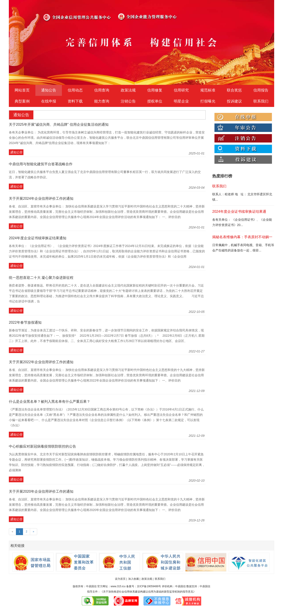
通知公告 (48, 90)
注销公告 (128, 101)
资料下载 (75, 101)
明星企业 (181, 101)
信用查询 (101, 90)
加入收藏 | (134, 578)
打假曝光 (207, 101)
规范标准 (207, 90)
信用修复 (154, 90)
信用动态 (75, 90)
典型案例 (22, 101)
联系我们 (260, 101)
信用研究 (181, 90)
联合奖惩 (234, 90)
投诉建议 (234, 101)
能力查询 (101, 101)
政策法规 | (147, 578)
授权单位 (154, 101)
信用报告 (260, 90)
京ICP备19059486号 (149, 586)
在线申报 (48, 101)
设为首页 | (121, 578)
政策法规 (128, 90)
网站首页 (22, 90)
